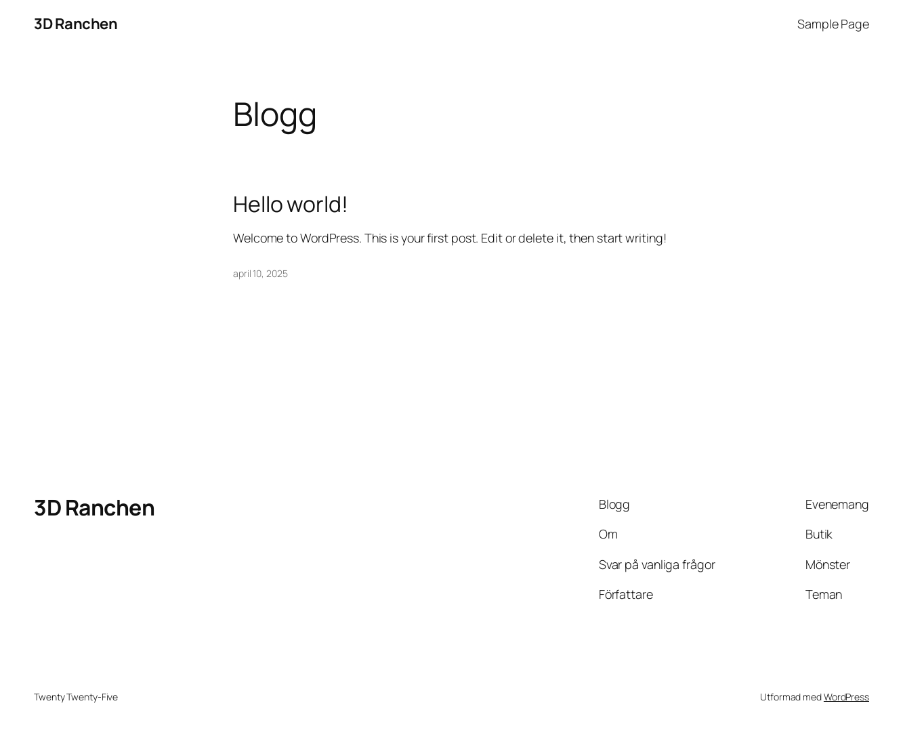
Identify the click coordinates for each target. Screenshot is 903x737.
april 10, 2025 (260, 273)
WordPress (846, 696)
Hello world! (290, 204)
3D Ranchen (75, 24)
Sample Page (833, 24)
